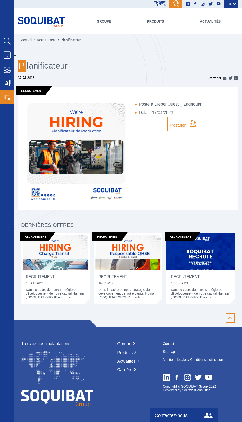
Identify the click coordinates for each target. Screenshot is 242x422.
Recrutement (46, 40)
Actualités (210, 21)
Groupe (104, 21)
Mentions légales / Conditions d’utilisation (193, 359)
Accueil (26, 40)
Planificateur (71, 40)
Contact (168, 344)
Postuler (183, 124)
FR (231, 4)
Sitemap (169, 352)
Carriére (124, 369)
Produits (155, 21)
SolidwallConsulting (195, 390)
